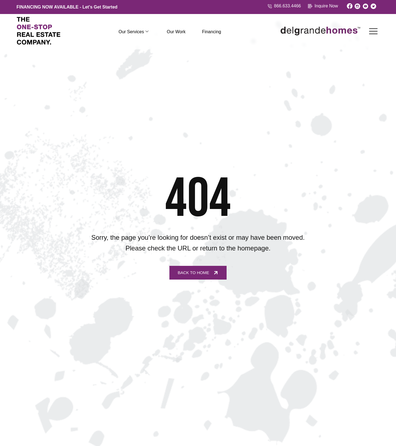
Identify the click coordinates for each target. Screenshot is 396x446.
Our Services (133, 31)
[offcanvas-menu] (373, 32)
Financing (211, 31)
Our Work (176, 31)
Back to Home (198, 272)
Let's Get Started (99, 7)
